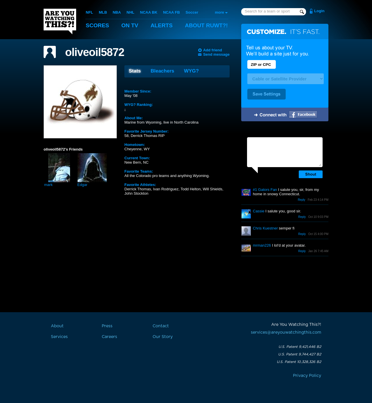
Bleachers (162, 71)
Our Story (163, 337)
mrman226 (262, 245)
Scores (97, 25)
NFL (89, 12)
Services (59, 337)
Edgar (82, 184)
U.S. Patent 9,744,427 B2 (299, 354)
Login (319, 11)
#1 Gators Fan (265, 189)
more (219, 12)
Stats (135, 71)
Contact (161, 326)
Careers (109, 337)
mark (48, 184)
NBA (117, 12)
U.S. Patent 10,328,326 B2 (299, 362)
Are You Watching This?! (60, 21)
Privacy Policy (307, 376)
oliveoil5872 (94, 52)
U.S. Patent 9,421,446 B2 (299, 346)
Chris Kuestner (265, 228)
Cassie (258, 211)
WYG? (191, 71)
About (206, 25)
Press (107, 326)
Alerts (162, 25)
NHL (131, 12)
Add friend (212, 50)
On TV (129, 25)
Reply (301, 199)
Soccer (192, 12)
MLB (103, 12)
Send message (216, 54)
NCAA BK (148, 12)
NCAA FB (171, 12)
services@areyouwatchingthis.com (286, 332)
